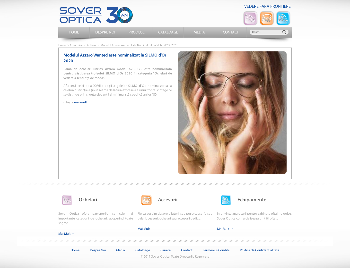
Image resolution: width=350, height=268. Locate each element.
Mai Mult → (66, 234)
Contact (231, 32)
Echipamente (241, 200)
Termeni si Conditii (216, 250)
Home (74, 32)
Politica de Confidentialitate (259, 250)
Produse (137, 32)
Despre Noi (105, 32)
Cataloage (168, 32)
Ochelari (77, 200)
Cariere (165, 250)
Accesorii (157, 200)
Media (199, 32)
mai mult (80, 102)
